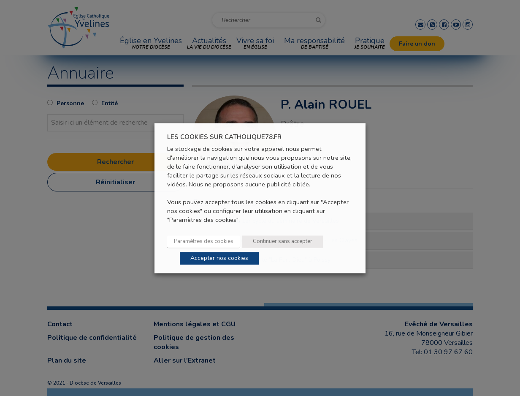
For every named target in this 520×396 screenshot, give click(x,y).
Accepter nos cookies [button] (219, 258)
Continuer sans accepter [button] (282, 241)
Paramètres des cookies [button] (203, 241)
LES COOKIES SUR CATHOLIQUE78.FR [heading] (224, 137)
